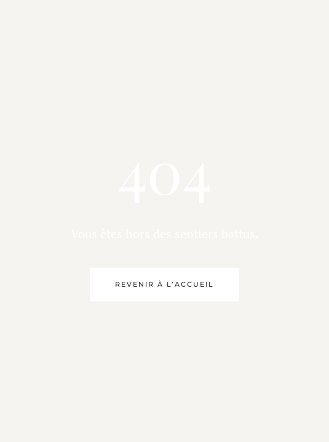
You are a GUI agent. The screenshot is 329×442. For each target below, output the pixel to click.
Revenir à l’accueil (164, 284)
